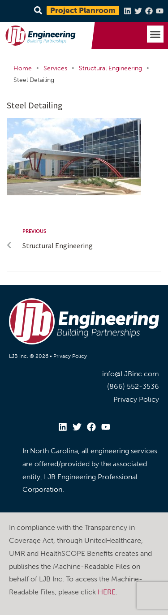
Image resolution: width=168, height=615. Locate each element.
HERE (107, 592)
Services (55, 68)
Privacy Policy (70, 356)
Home (22, 68)
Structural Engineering (110, 68)
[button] (155, 34)
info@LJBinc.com (130, 374)
